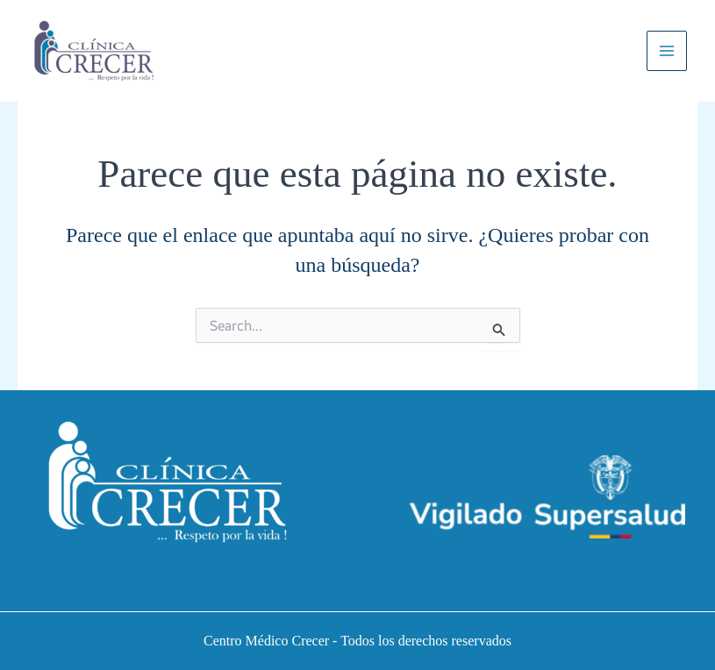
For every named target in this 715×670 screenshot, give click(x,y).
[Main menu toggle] (667, 51)
